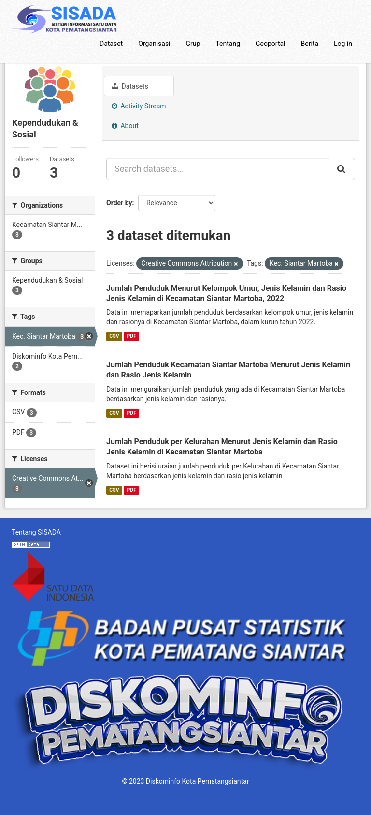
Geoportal (270, 43)
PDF (131, 336)
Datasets (130, 86)
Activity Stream (139, 106)
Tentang (227, 43)
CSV (114, 336)
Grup (193, 43)
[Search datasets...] (217, 169)
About (125, 126)
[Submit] (342, 169)
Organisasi (154, 43)
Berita (310, 43)
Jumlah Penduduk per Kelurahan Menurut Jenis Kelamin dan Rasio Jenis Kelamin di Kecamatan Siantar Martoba (222, 446)
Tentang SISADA (36, 532)
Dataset (111, 43)
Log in (343, 43)
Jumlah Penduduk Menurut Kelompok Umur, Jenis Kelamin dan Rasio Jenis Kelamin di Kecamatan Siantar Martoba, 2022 (226, 293)
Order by (119, 203)
